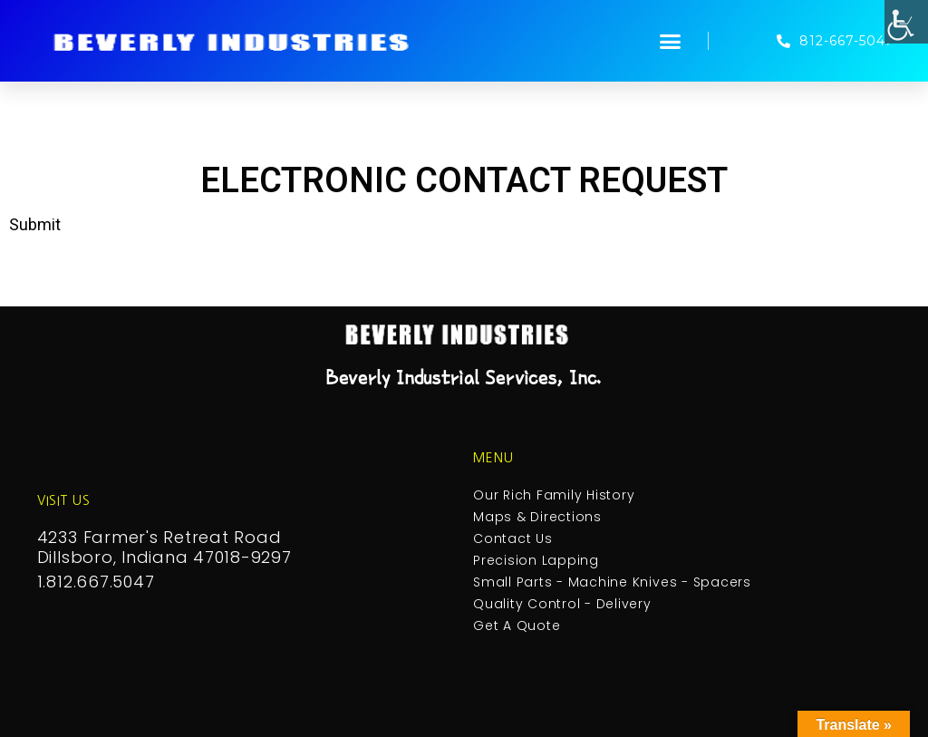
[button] (670, 41)
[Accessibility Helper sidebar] (906, 22)
